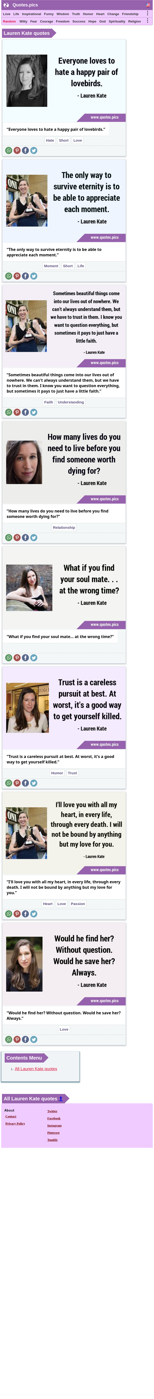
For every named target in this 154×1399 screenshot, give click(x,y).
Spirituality (117, 21)
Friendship (130, 14)
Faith (48, 402)
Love (6, 14)
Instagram (54, 1125)
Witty (23, 21)
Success (79, 21)
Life (16, 14)
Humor (88, 14)
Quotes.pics (25, 4)
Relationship (64, 527)
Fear (33, 21)
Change (113, 14)
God (102, 21)
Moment (51, 266)
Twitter (52, 1111)
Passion (78, 904)
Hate (50, 140)
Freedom (62, 21)
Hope (92, 21)
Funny (49, 14)
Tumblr (52, 1140)
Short (63, 140)
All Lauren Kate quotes (36, 1068)
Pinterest (53, 1132)
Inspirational (31, 14)
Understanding (71, 402)
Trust (72, 773)
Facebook (53, 1118)
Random (9, 21)
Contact (10, 1116)
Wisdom (63, 14)
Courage (46, 21)
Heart (100, 14)
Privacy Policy (15, 1123)
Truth (76, 14)
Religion (134, 21)
